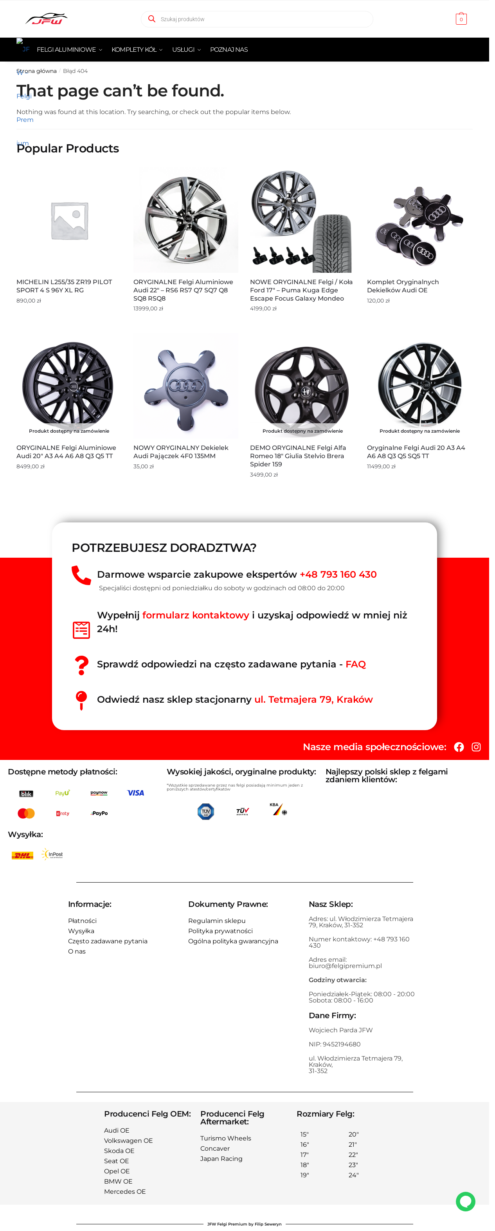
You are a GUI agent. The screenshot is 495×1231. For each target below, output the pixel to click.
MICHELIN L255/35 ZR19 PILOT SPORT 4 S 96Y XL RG (64, 286)
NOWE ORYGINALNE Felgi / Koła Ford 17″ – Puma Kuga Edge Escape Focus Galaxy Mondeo (301, 290)
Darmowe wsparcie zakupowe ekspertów (237, 574)
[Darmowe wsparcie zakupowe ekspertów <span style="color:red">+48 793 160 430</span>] (81, 575)
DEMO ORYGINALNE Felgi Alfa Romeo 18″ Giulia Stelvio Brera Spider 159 (298, 456)
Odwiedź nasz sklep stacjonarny (235, 699)
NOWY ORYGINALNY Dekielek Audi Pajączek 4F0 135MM (181, 452)
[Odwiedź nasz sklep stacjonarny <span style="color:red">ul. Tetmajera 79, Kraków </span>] (81, 701)
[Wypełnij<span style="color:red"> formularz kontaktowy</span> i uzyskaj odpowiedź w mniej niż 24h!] (81, 630)
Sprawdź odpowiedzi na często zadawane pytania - (231, 664)
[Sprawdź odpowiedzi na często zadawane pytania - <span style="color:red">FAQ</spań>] (81, 665)
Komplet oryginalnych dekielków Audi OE (403, 286)
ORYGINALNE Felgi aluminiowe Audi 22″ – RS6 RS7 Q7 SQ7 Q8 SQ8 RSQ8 (183, 290)
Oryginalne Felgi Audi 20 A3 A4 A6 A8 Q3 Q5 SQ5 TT (416, 452)
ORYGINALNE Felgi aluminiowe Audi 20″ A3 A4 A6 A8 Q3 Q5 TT (66, 452)
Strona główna (36, 71)
